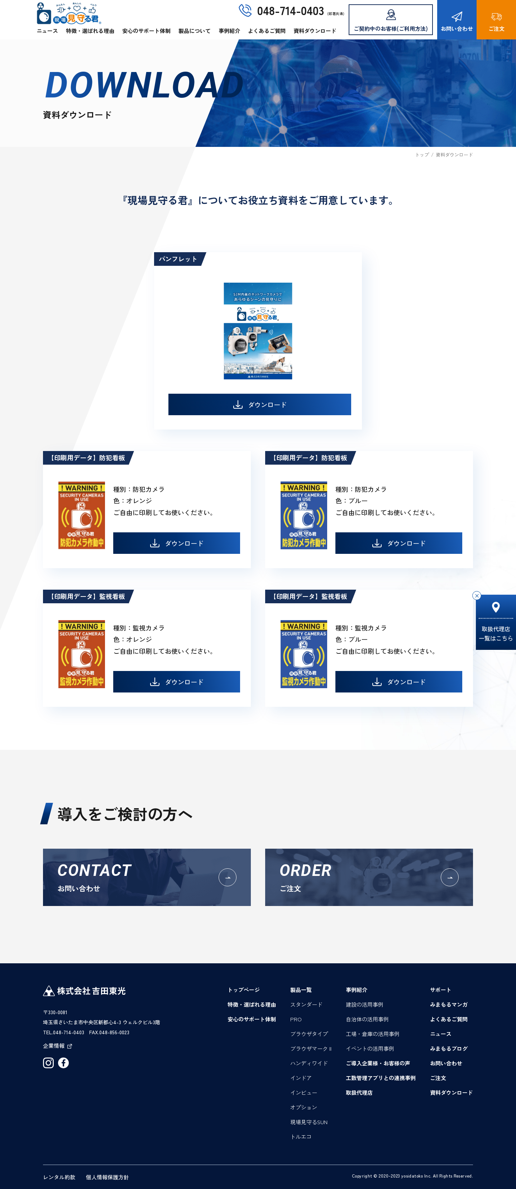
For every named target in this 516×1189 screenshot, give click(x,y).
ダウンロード (260, 404)
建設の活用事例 (364, 1004)
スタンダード (306, 1004)
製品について (194, 30)
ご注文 (496, 21)
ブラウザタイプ (309, 1033)
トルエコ (301, 1136)
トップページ (244, 989)
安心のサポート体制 (146, 30)
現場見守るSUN (309, 1122)
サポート (441, 989)
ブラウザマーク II (310, 1048)
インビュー (303, 1092)
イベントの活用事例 (370, 1048)
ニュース (47, 30)
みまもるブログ (449, 1048)
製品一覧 (301, 989)
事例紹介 (229, 30)
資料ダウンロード (314, 30)
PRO (296, 1019)
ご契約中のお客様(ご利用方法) (391, 20)
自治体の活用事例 (367, 1019)
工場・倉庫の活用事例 (373, 1033)
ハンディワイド (309, 1063)
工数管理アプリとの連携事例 (381, 1078)
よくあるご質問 (267, 30)
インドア (301, 1078)
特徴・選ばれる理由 (90, 30)
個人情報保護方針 (107, 1177)
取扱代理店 (359, 1092)
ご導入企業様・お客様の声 (378, 1063)
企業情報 (57, 1045)
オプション (303, 1107)
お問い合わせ (457, 21)
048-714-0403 (290, 10)
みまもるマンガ (449, 1004)
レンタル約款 (59, 1177)
